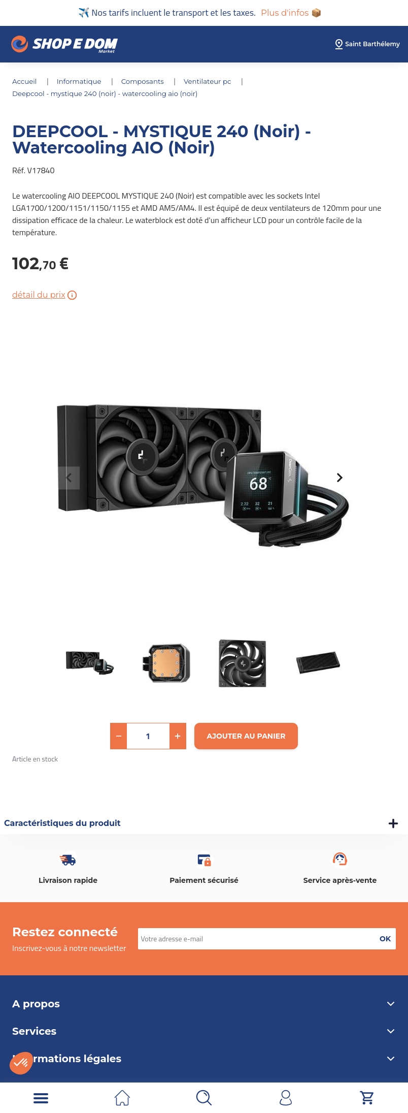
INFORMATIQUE (82, 82)
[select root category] (366, 45)
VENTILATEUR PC (216, 82)
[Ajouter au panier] (246, 737)
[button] (119, 737)
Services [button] (204, 1032)
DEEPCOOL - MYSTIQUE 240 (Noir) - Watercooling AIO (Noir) (110, 94)
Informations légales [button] (204, 1060)
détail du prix (45, 296)
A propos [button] (204, 1005)
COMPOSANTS (148, 82)
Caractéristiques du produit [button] (62, 824)
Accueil (26, 82)
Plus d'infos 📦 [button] (291, 13)
